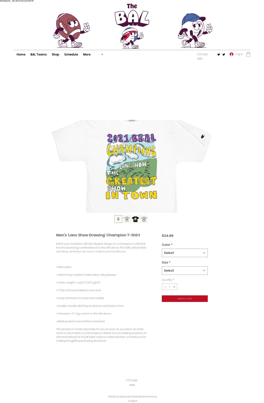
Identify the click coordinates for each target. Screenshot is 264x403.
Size (166, 262)
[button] (248, 54)
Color (167, 245)
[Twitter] (218, 54)
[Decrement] (164, 287)
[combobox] (185, 253)
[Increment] (174, 287)
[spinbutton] (169, 287)
